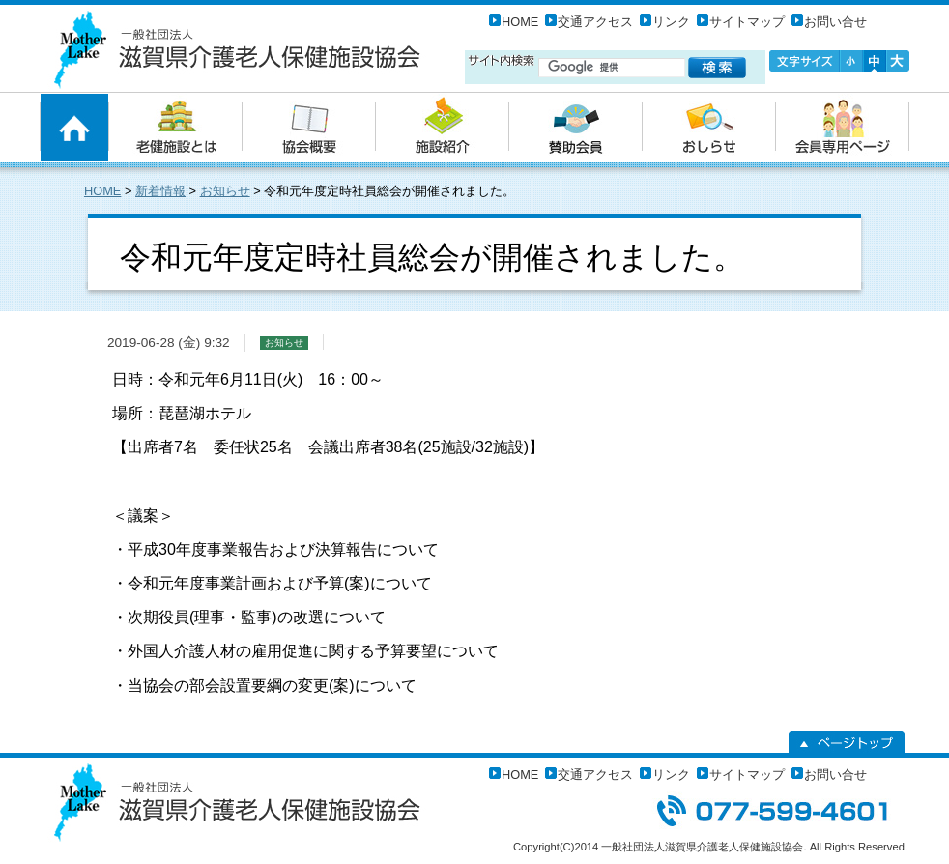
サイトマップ (747, 21)
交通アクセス (595, 21)
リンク (671, 21)
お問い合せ (835, 21)
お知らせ (225, 191)
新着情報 (160, 191)
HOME (520, 21)
